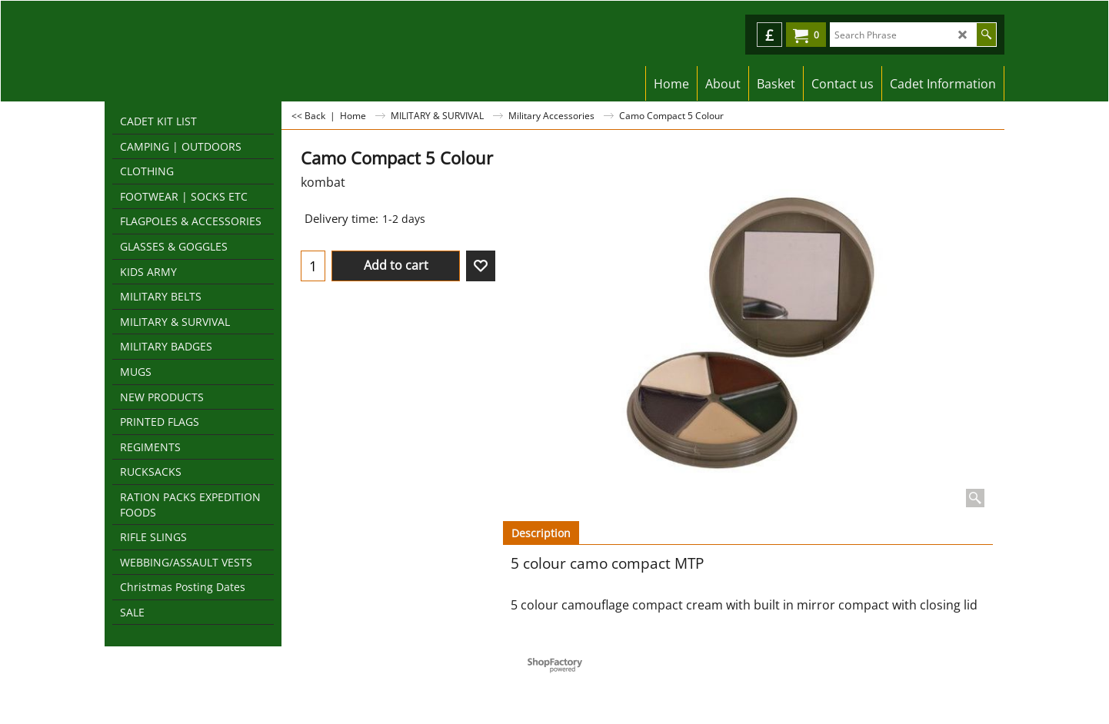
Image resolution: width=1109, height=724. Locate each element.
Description (541, 533)
